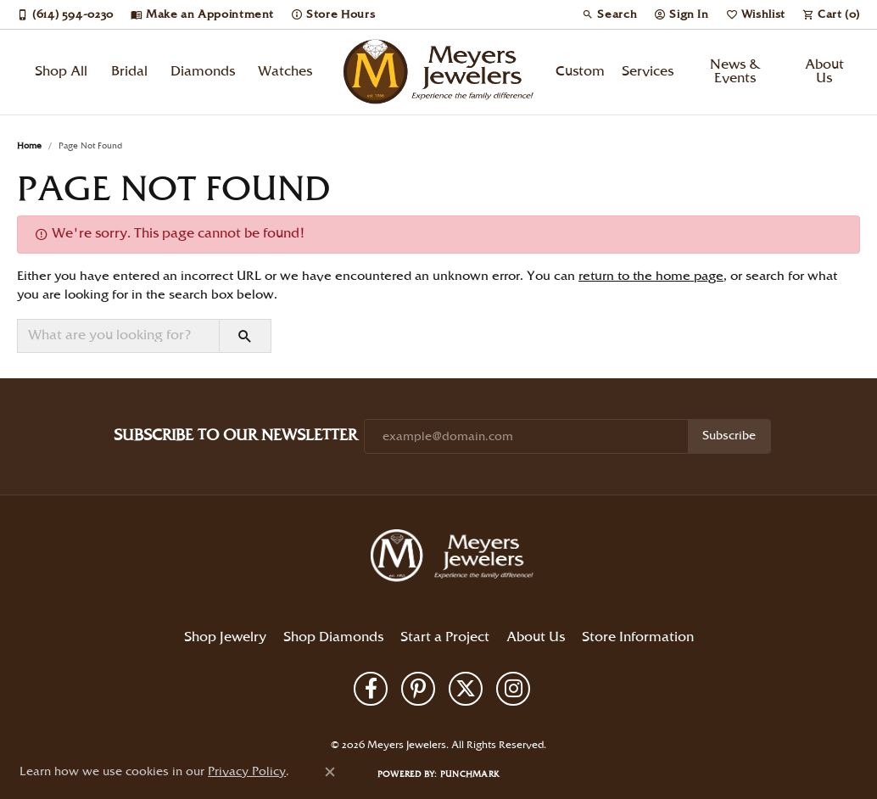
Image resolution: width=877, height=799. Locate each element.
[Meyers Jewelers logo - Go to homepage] (439, 72)
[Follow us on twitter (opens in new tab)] (466, 689)
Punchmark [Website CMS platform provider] (470, 774)
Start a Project (444, 637)
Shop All (61, 71)
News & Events (735, 72)
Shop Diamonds (333, 637)
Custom (580, 71)
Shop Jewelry (225, 637)
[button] (609, 14)
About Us (824, 72)
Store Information (638, 637)
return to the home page (650, 276)
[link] (65, 14)
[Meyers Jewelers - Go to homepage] (455, 558)
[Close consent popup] (330, 772)
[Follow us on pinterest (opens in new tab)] (418, 689)
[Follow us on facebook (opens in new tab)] (371, 689)
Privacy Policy (370, 716)
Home (29, 146)
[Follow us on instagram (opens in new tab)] (513, 689)
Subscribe (729, 436)
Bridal (129, 71)
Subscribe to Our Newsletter (235, 435)
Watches (285, 71)
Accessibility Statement (558, 716)
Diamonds (202, 71)
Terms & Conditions (454, 716)
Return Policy (298, 716)
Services (647, 71)
